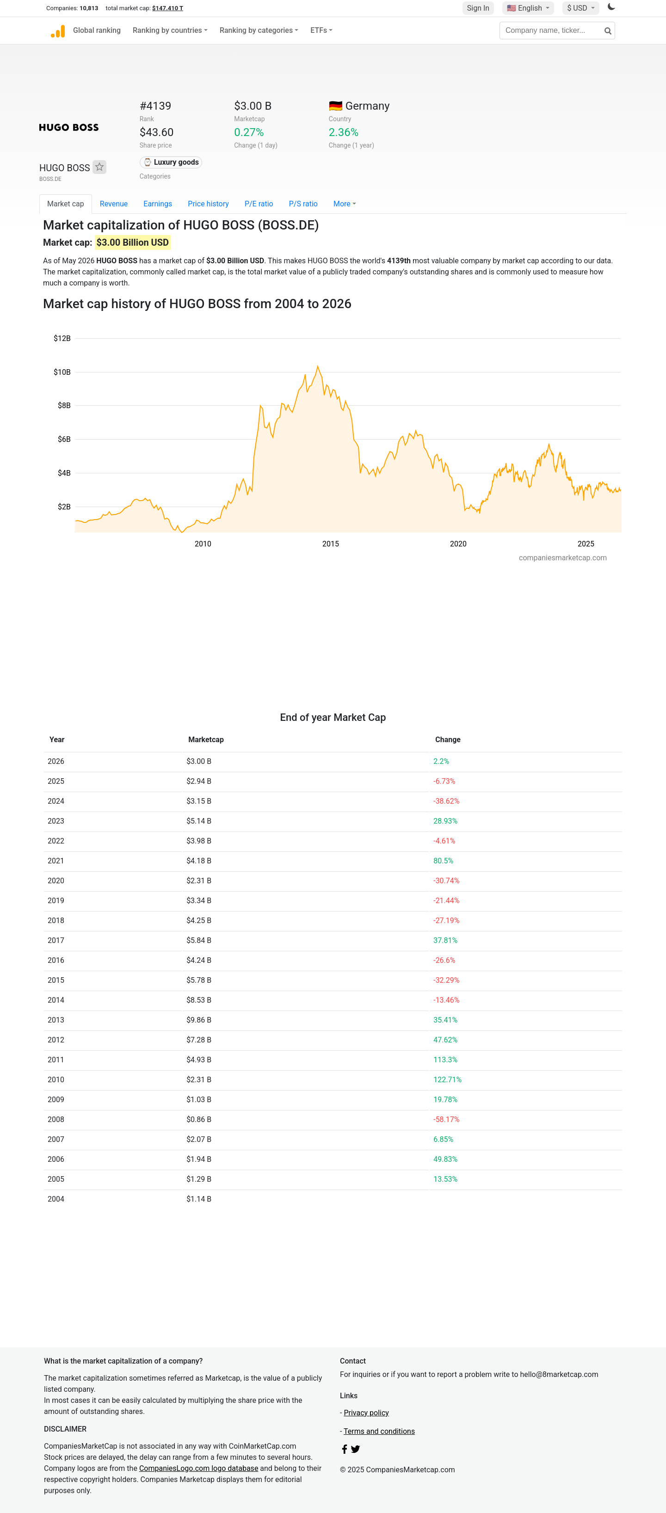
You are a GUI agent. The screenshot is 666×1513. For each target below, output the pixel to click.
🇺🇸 (525, 8)
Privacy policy (366, 1412)
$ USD (578, 8)
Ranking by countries (167, 30)
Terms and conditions (379, 1431)
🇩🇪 (359, 105)
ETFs (318, 30)
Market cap (65, 203)
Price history (208, 203)
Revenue (114, 203)
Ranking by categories (256, 30)
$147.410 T (167, 8)
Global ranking (97, 30)
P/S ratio (303, 203)
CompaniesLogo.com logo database (198, 1468)
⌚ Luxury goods (171, 162)
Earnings (157, 203)
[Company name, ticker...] (557, 30)
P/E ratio (259, 203)
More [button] (342, 203)
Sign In (478, 8)
